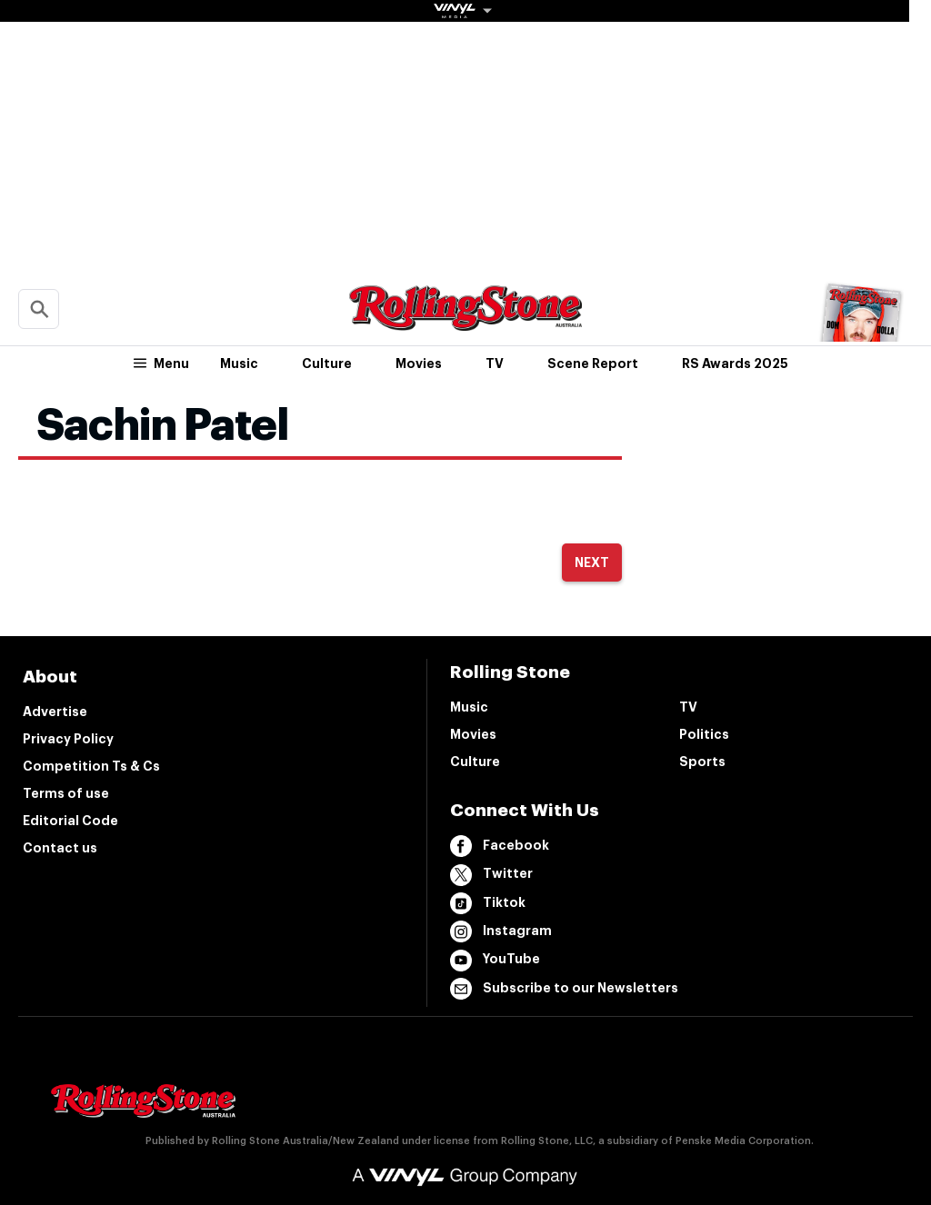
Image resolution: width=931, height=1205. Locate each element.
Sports (702, 761)
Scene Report (592, 363)
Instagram (501, 931)
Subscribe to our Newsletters (564, 989)
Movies (418, 363)
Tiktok (488, 903)
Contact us (60, 848)
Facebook (499, 846)
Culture (327, 363)
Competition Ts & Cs (91, 766)
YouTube (495, 960)
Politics (704, 734)
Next (592, 562)
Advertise (55, 711)
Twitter (491, 875)
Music (239, 363)
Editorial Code (70, 820)
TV (495, 363)
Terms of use (66, 793)
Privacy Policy (68, 738)
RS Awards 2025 (735, 363)
